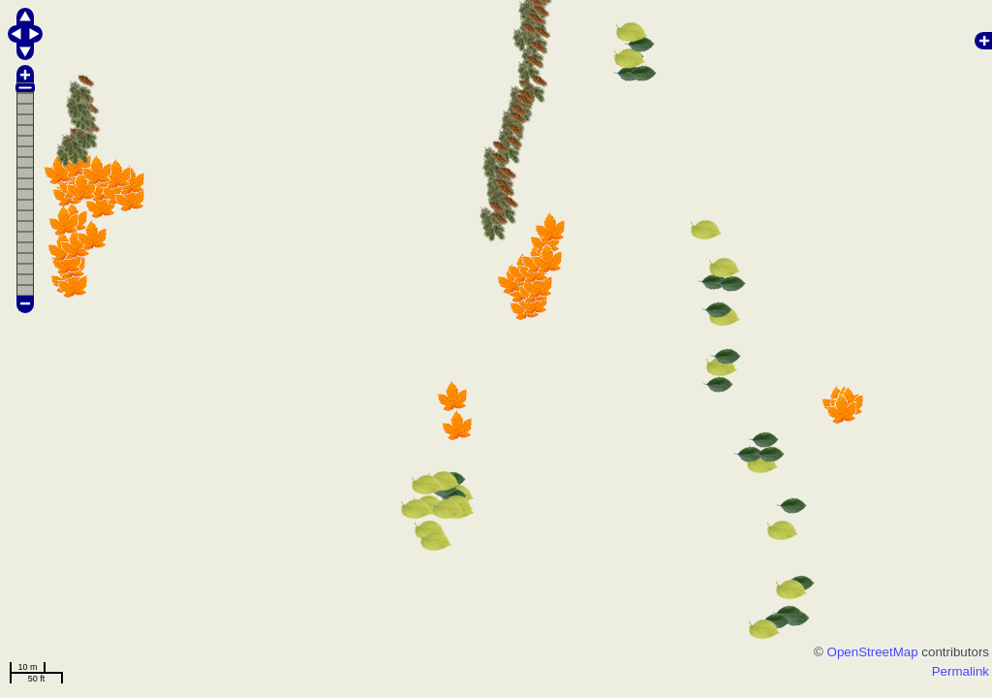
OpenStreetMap (872, 652)
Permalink (960, 671)
